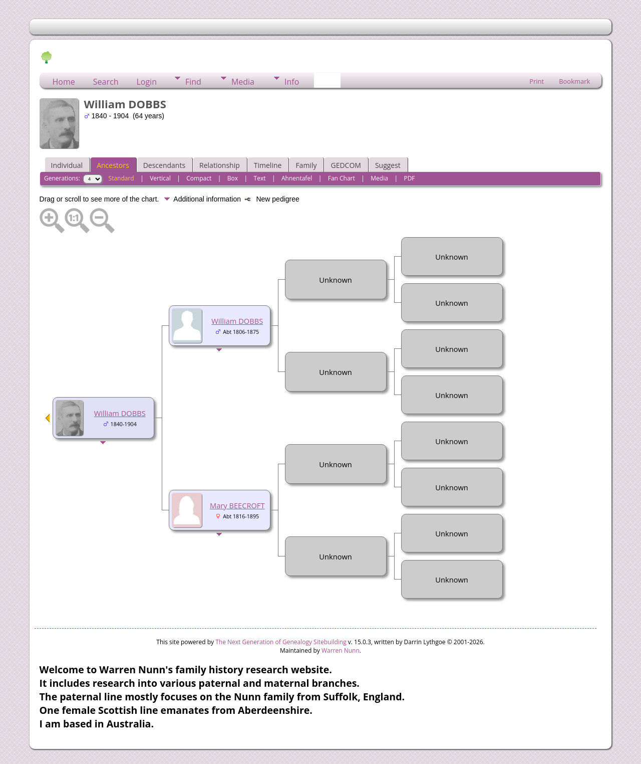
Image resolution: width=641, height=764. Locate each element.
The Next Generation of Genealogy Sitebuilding (281, 642)
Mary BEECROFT (237, 505)
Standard (121, 178)
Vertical (160, 178)
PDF (409, 178)
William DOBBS (120, 413)
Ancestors (113, 165)
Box (232, 178)
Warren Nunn (341, 650)
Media (242, 81)
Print (536, 81)
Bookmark (574, 81)
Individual (67, 165)
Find (193, 81)
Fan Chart (341, 178)
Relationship (219, 165)
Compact (198, 178)
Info (291, 81)
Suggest (388, 165)
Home (64, 81)
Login (146, 81)
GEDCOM (346, 165)
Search (106, 81)
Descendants (164, 165)
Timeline (268, 165)
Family (305, 165)
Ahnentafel (296, 178)
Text (260, 178)
